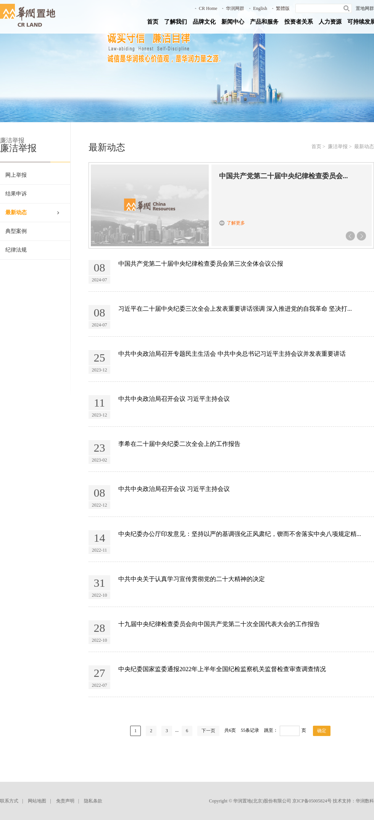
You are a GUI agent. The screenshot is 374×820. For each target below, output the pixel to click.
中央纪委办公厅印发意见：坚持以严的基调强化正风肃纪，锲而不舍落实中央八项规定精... (239, 534)
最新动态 (16, 212)
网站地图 (37, 801)
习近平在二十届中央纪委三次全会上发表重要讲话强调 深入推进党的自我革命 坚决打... (235, 308)
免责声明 (65, 801)
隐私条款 (93, 801)
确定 (321, 730)
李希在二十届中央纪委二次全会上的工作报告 (179, 444)
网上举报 (16, 175)
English (260, 8)
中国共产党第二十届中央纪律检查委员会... (283, 176)
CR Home (208, 8)
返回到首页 (363, 791)
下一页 (208, 730)
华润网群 (235, 8)
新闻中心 (232, 22)
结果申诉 (16, 194)
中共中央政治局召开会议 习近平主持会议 (174, 398)
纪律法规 (16, 250)
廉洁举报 (338, 146)
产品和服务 (264, 22)
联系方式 (9, 801)
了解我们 (175, 22)
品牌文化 (204, 22)
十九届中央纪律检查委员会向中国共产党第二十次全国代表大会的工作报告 (219, 624)
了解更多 (236, 223)
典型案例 (16, 231)
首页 (152, 22)
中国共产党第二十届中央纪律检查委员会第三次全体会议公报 (200, 263)
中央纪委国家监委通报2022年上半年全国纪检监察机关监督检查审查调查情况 (222, 669)
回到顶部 (363, 811)
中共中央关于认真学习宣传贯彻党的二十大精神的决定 (191, 579)
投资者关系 (298, 22)
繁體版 (283, 8)
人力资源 (330, 22)
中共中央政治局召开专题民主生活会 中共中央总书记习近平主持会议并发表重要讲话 (232, 353)
